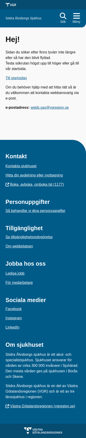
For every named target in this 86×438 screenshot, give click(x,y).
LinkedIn (12, 327)
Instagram (14, 318)
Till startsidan (16, 78)
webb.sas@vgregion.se (50, 107)
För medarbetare (19, 283)
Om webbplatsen (19, 246)
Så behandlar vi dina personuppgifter (36, 211)
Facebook (14, 309)
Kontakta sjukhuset (21, 166)
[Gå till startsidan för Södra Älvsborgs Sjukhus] (23, 18)
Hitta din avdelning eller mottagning (34, 175)
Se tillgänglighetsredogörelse (29, 237)
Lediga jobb (15, 273)
